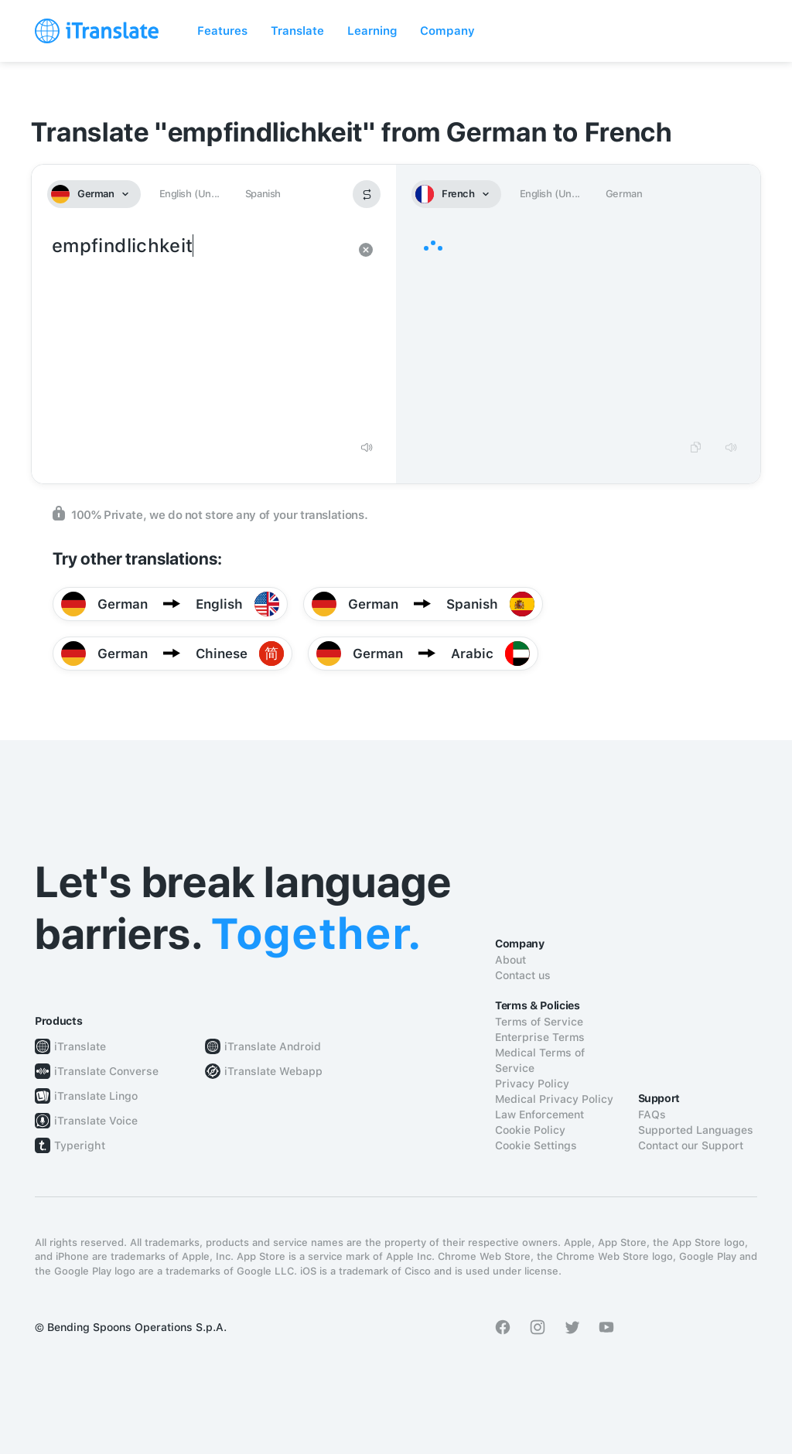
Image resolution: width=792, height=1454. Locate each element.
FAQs (652, 1114)
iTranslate (80, 1046)
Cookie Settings (536, 1145)
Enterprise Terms (540, 1037)
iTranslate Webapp (273, 1071)
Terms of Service (539, 1021)
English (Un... (189, 194)
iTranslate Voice (96, 1120)
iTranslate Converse (106, 1071)
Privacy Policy (532, 1083)
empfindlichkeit (198, 331)
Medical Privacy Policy (554, 1099)
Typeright (79, 1145)
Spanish (263, 194)
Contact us (523, 975)
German (624, 194)
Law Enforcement (539, 1114)
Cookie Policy (530, 1130)
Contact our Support (690, 1145)
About (510, 960)
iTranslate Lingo (96, 1096)
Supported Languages (695, 1130)
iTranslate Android (272, 1046)
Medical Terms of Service (540, 1060)
